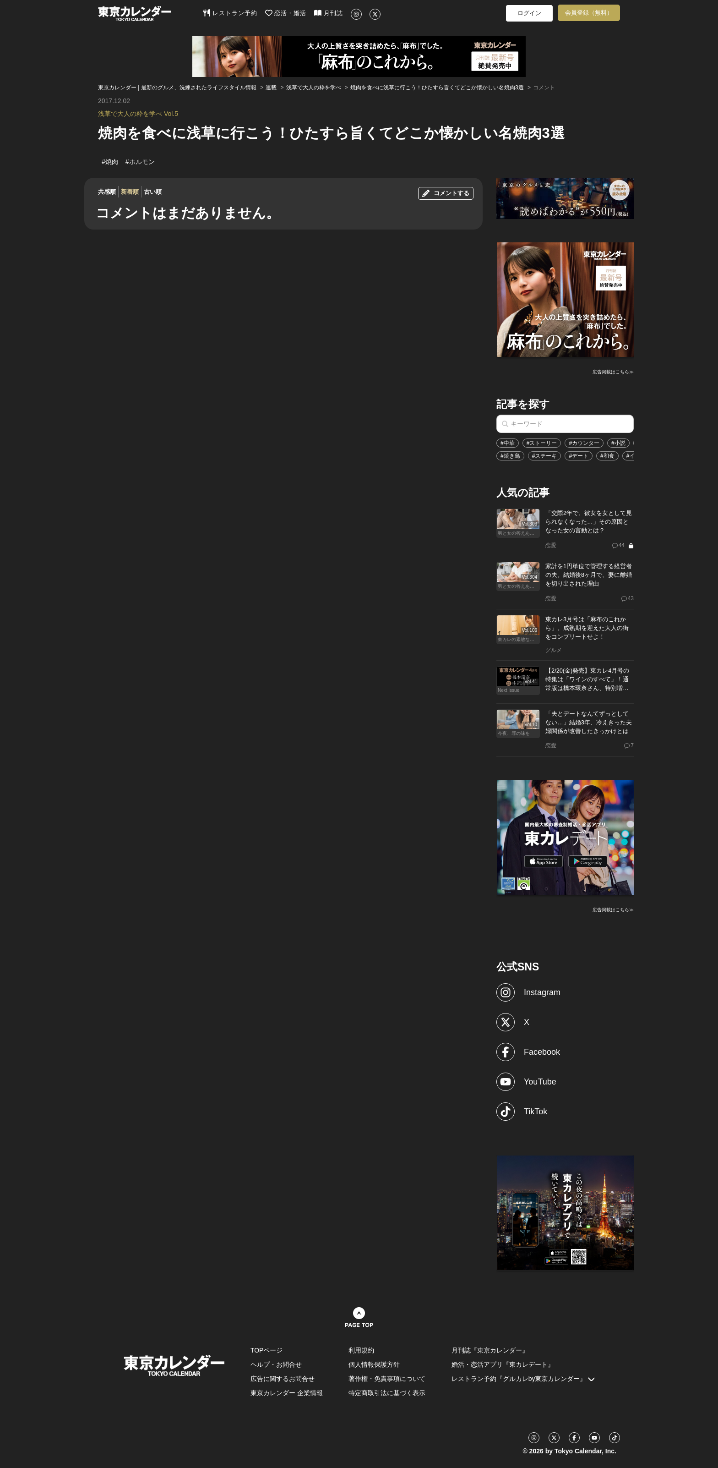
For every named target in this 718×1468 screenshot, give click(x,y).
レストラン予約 (230, 12)
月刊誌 (328, 12)
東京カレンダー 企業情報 (286, 1393)
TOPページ (266, 1350)
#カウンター (584, 443)
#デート (578, 456)
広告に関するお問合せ (282, 1378)
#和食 (607, 456)
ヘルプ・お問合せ (276, 1364)
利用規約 (361, 1350)
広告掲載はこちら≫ (613, 371)
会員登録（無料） (589, 12)
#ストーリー (542, 443)
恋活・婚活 (286, 12)
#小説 (618, 443)
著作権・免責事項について (386, 1378)
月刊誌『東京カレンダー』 (489, 1350)
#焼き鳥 (510, 456)
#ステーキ (544, 456)
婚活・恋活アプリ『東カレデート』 (502, 1364)
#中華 (507, 443)
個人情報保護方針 (374, 1364)
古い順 (153, 191)
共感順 (107, 191)
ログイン (529, 13)
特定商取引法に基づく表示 (386, 1393)
